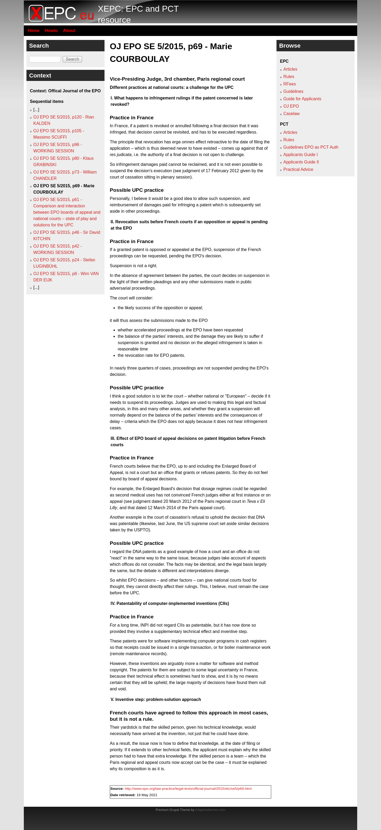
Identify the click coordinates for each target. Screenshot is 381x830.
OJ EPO (291, 106)
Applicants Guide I (300, 154)
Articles (290, 69)
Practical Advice (298, 169)
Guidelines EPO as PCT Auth (310, 147)
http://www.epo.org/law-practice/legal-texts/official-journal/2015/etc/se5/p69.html (188, 789)
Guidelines (293, 91)
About (69, 30)
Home (33, 30)
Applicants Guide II (301, 162)
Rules (288, 76)
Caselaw (291, 113)
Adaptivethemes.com (210, 810)
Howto (51, 30)
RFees (289, 84)
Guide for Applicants (302, 99)
